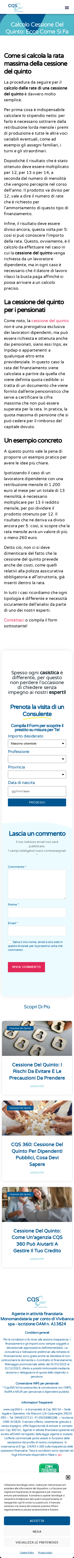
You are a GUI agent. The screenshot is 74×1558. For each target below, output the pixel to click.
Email (13, 921)
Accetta (37, 1521)
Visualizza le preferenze (37, 1542)
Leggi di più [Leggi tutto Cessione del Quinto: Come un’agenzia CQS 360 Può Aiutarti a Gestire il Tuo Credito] (37, 1257)
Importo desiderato (25, 734)
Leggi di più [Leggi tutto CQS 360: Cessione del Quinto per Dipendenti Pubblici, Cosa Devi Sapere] (37, 1171)
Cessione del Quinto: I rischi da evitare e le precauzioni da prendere (37, 1069)
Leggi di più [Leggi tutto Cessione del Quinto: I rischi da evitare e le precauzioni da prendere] (37, 1084)
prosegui (37, 800)
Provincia (16, 765)
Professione (18, 750)
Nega (37, 1531)
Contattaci (14, 618)
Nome (13, 903)
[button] (68, 1477)
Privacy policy (45, 1552)
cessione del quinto (50, 319)
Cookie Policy (27, 1552)
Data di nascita (21, 781)
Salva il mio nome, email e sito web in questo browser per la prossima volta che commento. (35, 944)
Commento (17, 865)
